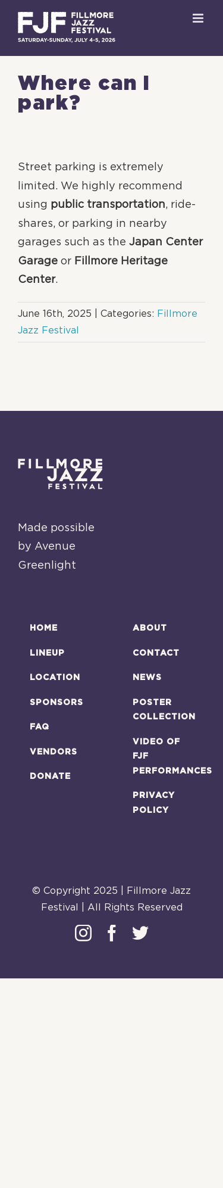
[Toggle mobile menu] (199, 18)
